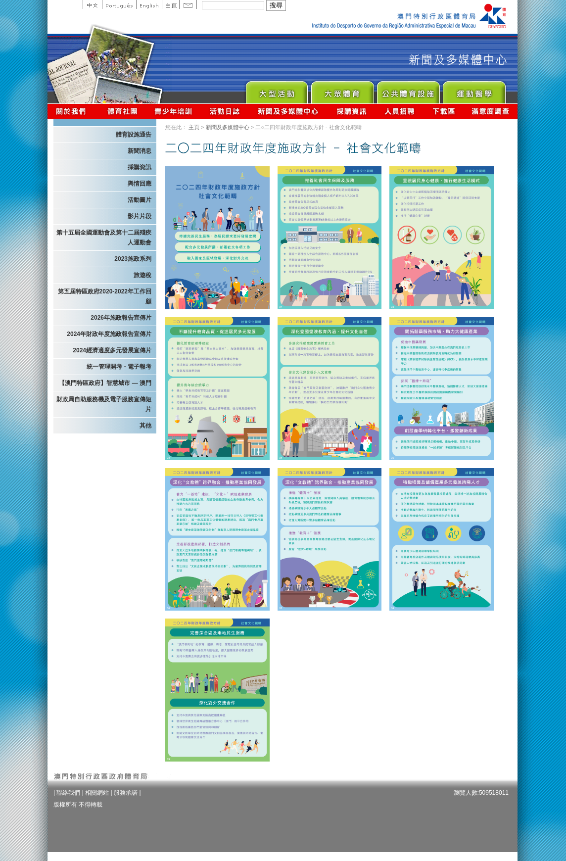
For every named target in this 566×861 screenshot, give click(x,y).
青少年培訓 (173, 111)
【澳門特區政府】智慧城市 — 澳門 (105, 383)
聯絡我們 (68, 792)
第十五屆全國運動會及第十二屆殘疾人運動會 (103, 237)
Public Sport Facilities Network (408, 89)
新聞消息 (139, 150)
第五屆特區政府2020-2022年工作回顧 (104, 296)
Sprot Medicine (474, 89)
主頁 (170, 4)
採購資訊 (351, 111)
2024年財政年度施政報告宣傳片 (109, 334)
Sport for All (342, 89)
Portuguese (119, 4)
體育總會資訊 (122, 111)
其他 (145, 425)
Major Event (276, 89)
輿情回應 (139, 183)
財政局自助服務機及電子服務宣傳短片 (103, 404)
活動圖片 (139, 199)
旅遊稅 (142, 275)
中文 (92, 4)
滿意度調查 (491, 111)
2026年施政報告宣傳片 (121, 317)
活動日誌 (225, 111)
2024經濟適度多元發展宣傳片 (112, 350)
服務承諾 (126, 792)
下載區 (443, 111)
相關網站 (97, 792)
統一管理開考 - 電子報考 (119, 366)
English (149, 4)
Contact (188, 4)
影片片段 (139, 216)
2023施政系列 (132, 258)
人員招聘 (399, 111)
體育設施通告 (133, 134)
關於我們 (73, 111)
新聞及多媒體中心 (288, 111)
